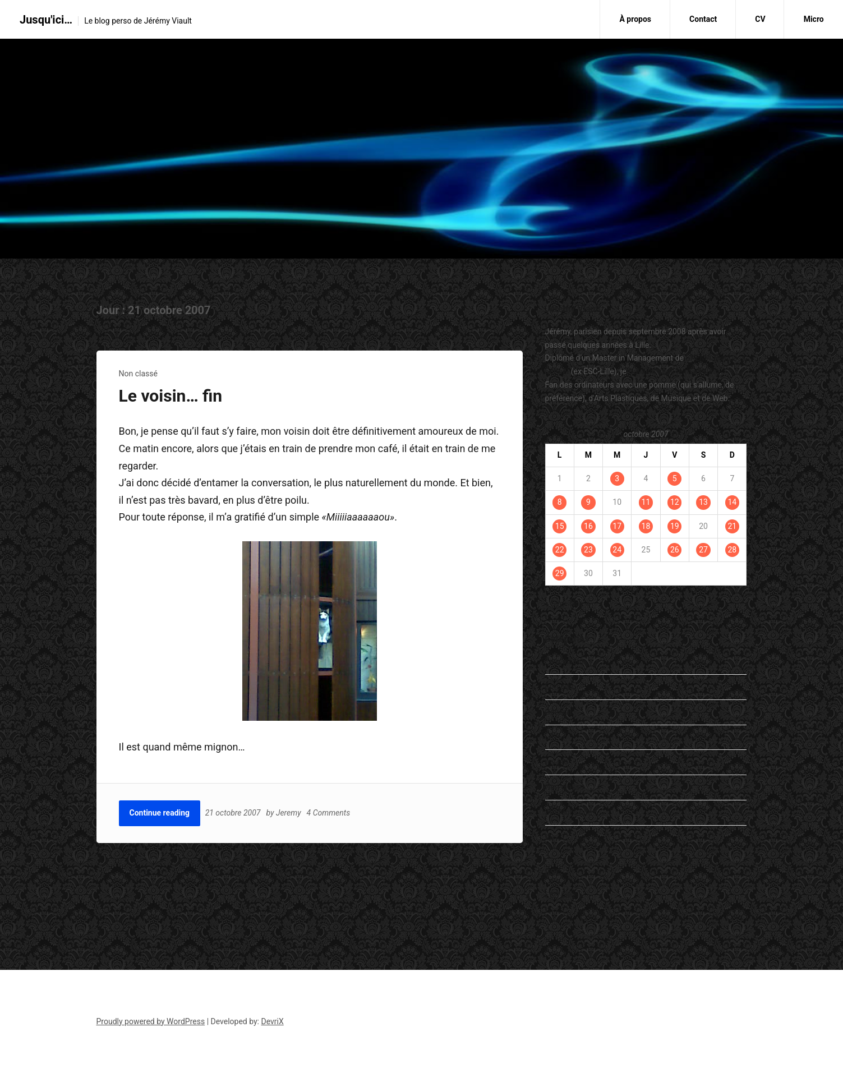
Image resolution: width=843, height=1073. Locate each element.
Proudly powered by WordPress (150, 1021)
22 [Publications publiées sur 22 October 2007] (559, 549)
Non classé (138, 373)
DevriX (272, 1021)
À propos (635, 19)
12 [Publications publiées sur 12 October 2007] (674, 502)
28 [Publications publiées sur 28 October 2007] (731, 549)
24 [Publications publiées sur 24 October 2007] (616, 549)
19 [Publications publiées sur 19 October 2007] (674, 526)
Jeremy (289, 812)
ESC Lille (560, 895)
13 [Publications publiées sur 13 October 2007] (703, 502)
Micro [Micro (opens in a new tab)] (814, 19)
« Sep (554, 603)
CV (760, 19)
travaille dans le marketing (674, 371)
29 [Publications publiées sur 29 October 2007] (559, 573)
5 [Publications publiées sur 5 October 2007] (674, 478)
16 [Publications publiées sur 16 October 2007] (588, 526)
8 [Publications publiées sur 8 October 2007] (560, 502)
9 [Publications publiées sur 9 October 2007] (588, 502)
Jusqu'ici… (46, 19)
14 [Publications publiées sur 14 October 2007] (731, 502)
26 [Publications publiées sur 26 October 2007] (674, 549)
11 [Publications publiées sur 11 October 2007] (646, 502)
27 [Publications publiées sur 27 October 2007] (703, 549)
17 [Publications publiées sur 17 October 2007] (616, 526)
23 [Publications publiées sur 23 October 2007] (588, 549)
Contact (703, 19)
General (558, 711)
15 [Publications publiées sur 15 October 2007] (559, 526)
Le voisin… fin (171, 396)
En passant (564, 661)
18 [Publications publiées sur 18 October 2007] (646, 526)
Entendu (559, 686)
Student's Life (568, 812)
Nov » (579, 603)
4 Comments (329, 812)
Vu (549, 837)
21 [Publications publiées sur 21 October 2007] (731, 526)
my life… (559, 761)
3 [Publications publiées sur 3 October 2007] (617, 478)
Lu (549, 737)
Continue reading (160, 812)
